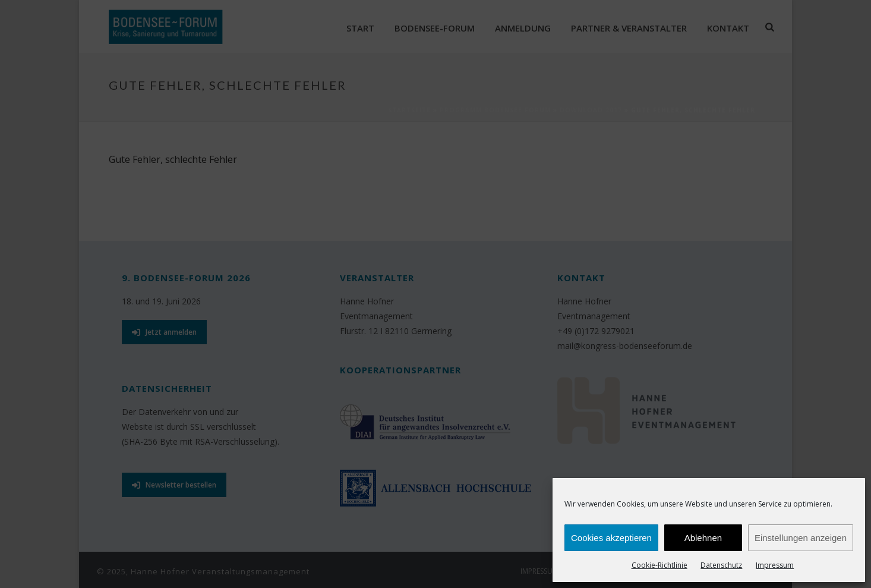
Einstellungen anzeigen (801, 538)
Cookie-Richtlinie (659, 565)
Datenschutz (721, 565)
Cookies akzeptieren (611, 538)
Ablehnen (703, 538)
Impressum (775, 565)
